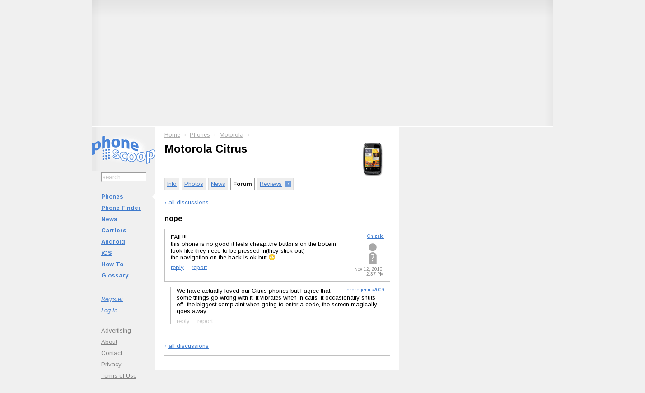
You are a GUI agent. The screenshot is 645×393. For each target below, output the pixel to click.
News (109, 219)
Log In (109, 310)
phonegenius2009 (365, 289)
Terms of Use (118, 375)
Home (172, 134)
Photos (193, 183)
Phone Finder (121, 207)
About (109, 341)
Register (112, 299)
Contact (111, 353)
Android (113, 241)
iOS (106, 253)
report (199, 267)
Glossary (114, 275)
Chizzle (375, 236)
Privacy (111, 364)
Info (172, 183)
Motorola (231, 134)
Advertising (116, 330)
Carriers (113, 230)
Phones (112, 196)
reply (177, 267)
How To (112, 264)
